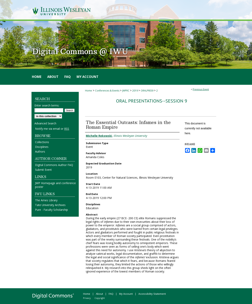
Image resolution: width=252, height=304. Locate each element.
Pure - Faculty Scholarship (51, 210)
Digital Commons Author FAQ (54, 165)
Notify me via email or (52, 129)
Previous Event (201, 89)
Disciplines (41, 147)
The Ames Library (46, 200)
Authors (40, 151)
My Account (126, 294)
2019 (135, 90)
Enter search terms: (46, 105)
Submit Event (43, 170)
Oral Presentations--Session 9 (151, 101)
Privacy (87, 298)
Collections (42, 142)
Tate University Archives (50, 205)
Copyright (99, 298)
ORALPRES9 (147, 90)
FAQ (111, 294)
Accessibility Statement (152, 294)
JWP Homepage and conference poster (55, 185)
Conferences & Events (107, 90)
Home (88, 90)
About (99, 294)
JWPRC (126, 90)
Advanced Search (45, 123)
